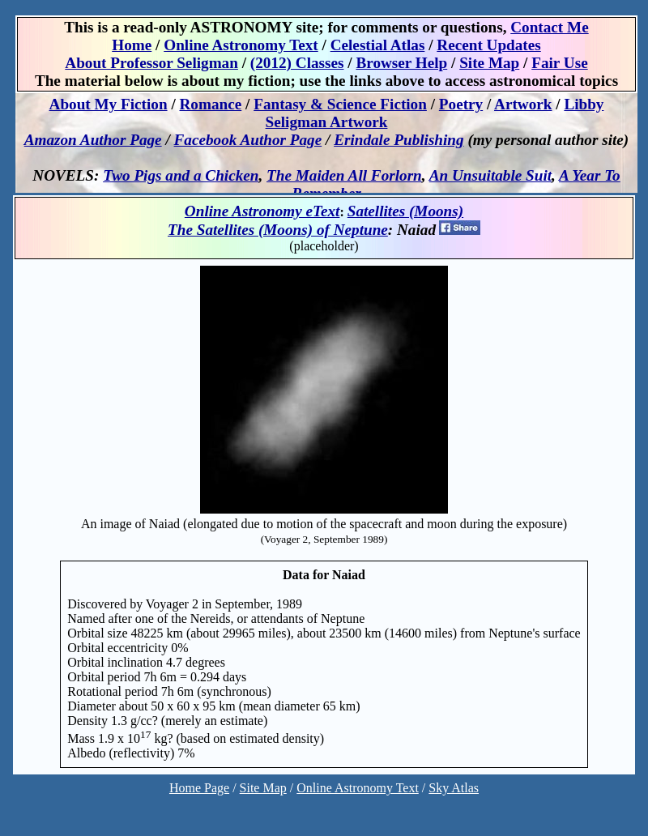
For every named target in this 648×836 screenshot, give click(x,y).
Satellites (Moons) (405, 211)
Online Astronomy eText (262, 211)
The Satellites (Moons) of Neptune (278, 229)
